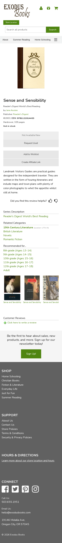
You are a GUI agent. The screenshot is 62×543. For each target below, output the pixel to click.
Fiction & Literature (12, 385)
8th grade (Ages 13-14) (17, 250)
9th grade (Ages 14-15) (17, 254)
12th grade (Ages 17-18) (18, 266)
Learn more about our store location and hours (28, 460)
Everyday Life (9, 389)
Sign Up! (31, 354)
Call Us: (6, 498)
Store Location (11, 22)
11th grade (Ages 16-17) (18, 262)
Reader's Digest (20, 114)
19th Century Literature (26, 227)
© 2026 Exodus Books (13, 534)
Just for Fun (8, 393)
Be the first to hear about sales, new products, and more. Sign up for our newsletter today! (31, 340)
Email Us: (6, 508)
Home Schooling (42, 39)
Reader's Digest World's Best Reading (25, 216)
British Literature (12, 231)
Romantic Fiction (12, 239)
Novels (7, 235)
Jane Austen (12, 110)
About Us (7, 420)
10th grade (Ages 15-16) (18, 258)
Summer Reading (21, 39)
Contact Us (8, 425)
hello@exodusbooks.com (16, 512)
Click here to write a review (22, 322)
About (5, 39)
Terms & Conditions (13, 433)
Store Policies (10, 429)
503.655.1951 (10, 502)
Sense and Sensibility (12, 302)
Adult (6, 270)
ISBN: (22, 118)
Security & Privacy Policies (17, 437)
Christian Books (11, 380)
